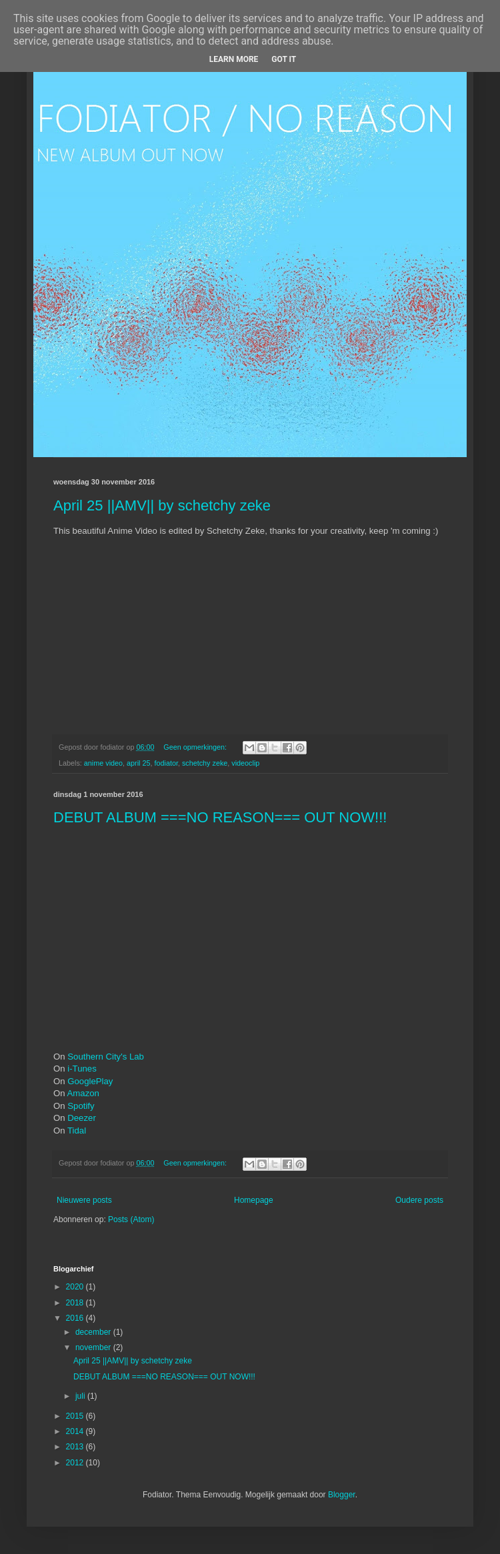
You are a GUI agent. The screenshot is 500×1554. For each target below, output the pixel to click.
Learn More (234, 59)
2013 (76, 1446)
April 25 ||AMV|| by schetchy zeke (162, 505)
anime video (103, 763)
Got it (283, 59)
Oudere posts (419, 1200)
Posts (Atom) (131, 1219)
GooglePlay (90, 1081)
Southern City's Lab (105, 1057)
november (94, 1347)
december (94, 1332)
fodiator (165, 763)
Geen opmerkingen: (196, 747)
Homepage (253, 1200)
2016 (76, 1318)
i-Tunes (81, 1069)
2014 (76, 1431)
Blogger (341, 1494)
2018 (76, 1302)
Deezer (81, 1118)
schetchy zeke (204, 763)
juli (81, 1396)
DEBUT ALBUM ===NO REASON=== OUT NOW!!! (220, 817)
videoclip (245, 763)
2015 (76, 1416)
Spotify (80, 1106)
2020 (76, 1286)
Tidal (76, 1131)
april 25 (138, 763)
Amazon (83, 1093)
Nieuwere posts (84, 1200)
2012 (76, 1462)
